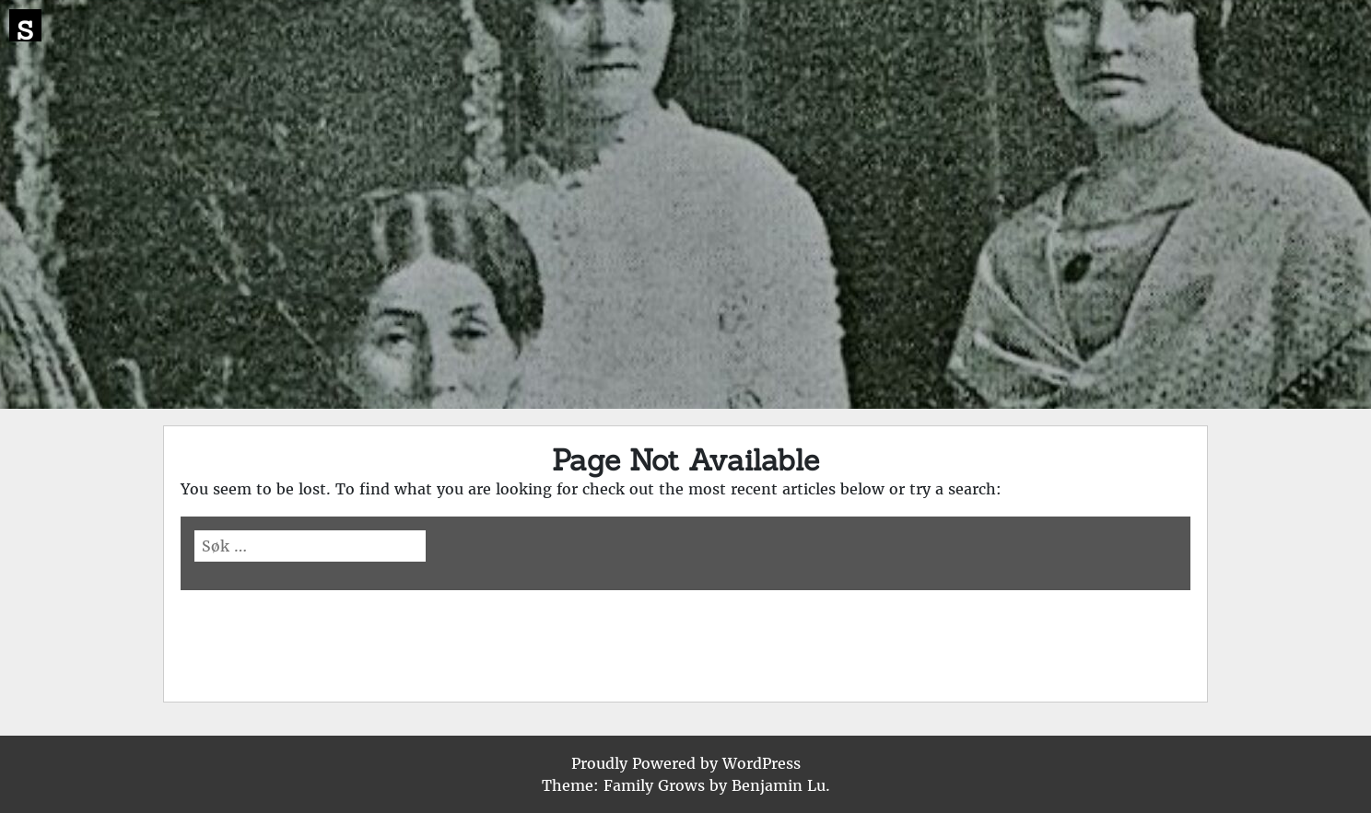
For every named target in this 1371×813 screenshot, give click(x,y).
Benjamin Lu (779, 785)
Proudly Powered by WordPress (686, 763)
